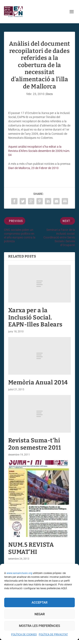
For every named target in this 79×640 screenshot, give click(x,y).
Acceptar (39, 602)
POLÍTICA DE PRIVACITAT (53, 634)
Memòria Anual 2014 (38, 382)
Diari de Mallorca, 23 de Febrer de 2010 (33, 168)
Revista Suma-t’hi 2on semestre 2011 (34, 444)
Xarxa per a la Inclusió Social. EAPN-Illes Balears (35, 317)
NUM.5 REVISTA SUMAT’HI (31, 548)
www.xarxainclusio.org (19, 573)
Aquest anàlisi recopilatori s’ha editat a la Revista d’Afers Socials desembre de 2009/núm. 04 (39, 151)
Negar (40, 614)
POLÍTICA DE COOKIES (24, 634)
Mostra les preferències (39, 626)
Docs (49, 94)
